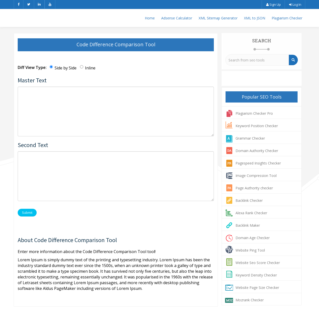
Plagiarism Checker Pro (254, 113)
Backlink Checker (249, 200)
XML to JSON (254, 18)
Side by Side (63, 68)
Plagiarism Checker (287, 18)
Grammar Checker (250, 138)
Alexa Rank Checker (251, 213)
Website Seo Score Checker (258, 262)
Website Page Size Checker (257, 287)
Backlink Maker (248, 225)
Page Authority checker (254, 188)
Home (150, 18)
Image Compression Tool (256, 175)
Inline (87, 68)
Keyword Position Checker (257, 125)
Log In (295, 4)
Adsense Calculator (176, 18)
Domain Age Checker (253, 237)
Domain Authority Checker (257, 150)
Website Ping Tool (250, 250)
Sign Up (273, 4)
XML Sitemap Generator (218, 18)
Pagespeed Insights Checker (258, 163)
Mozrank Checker (250, 300)
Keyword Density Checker (256, 275)
